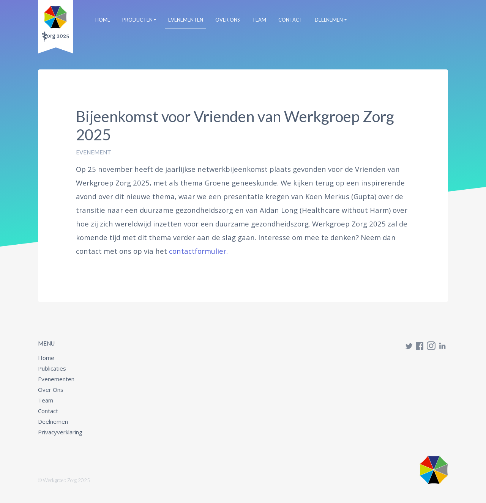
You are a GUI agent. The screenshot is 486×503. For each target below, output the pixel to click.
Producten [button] (137, 20)
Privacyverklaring (60, 432)
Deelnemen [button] (329, 20)
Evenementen (185, 20)
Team (259, 20)
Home (104, 19)
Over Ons (227, 20)
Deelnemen (53, 421)
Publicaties (52, 368)
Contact (290, 20)
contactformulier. (198, 251)
